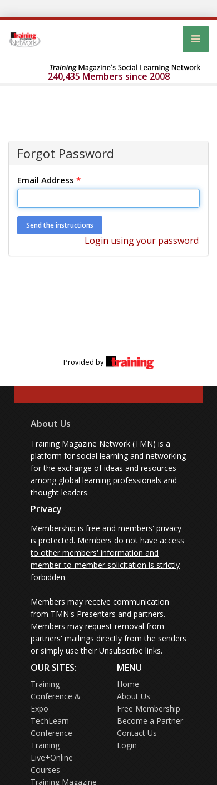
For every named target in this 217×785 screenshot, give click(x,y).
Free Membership (148, 708)
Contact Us (137, 733)
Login (127, 745)
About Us (51, 424)
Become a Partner (150, 720)
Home (128, 684)
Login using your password (142, 240)
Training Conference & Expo (56, 696)
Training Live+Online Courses (52, 757)
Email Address (49, 179)
